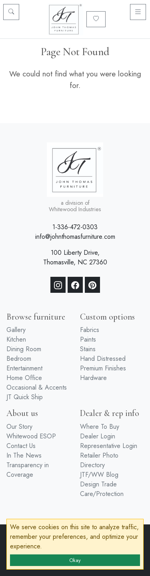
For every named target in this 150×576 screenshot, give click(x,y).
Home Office (24, 377)
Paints (88, 339)
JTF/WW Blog (99, 474)
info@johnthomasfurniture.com (75, 236)
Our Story (19, 426)
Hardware (93, 377)
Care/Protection (102, 493)
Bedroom (18, 358)
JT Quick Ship (24, 397)
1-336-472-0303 (75, 227)
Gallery (16, 329)
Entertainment (24, 368)
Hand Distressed (103, 358)
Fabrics (89, 329)
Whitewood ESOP (31, 436)
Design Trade (98, 484)
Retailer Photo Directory (99, 460)
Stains (88, 349)
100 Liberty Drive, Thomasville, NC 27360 (75, 257)
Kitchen (16, 339)
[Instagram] (58, 285)
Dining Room (23, 349)
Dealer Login (97, 436)
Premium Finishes (103, 368)
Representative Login (108, 445)
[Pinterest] (92, 285)
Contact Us (21, 445)
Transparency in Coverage (27, 469)
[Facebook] (75, 285)
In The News (24, 455)
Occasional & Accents (36, 387)
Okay (75, 560)
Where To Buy (99, 426)
